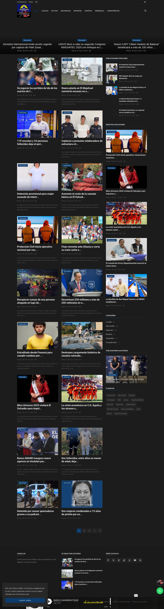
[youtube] (135, 560)
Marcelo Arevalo (112, 409)
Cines (138, 409)
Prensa (19, 51)
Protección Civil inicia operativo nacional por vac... (34, 248)
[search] (145, 10)
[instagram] (119, 560)
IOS (36, 2)
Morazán (110, 404)
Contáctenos (22, 2)
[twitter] (113, 560)
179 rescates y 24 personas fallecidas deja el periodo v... (88, 583)
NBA (119, 400)
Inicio (36, 11)
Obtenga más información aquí (17, 594)
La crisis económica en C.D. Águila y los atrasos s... (82, 407)
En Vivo (54, 11)
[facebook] (108, 560)
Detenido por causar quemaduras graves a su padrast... (35, 513)
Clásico (109, 414)
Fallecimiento (130, 404)
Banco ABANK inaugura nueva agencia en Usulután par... (34, 460)
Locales (44, 11)
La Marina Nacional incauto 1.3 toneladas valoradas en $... (130, 100)
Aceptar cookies (25, 600)
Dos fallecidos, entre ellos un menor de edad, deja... (81, 460)
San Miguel (110, 400)
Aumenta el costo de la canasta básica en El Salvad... (79, 195)
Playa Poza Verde (121, 414)
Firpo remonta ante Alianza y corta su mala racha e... (81, 248)
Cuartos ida (111, 395)
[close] (45, 585)
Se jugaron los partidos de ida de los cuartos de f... (37, 90)
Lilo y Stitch (122, 395)
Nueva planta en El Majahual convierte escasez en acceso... (88, 572)
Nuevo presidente (127, 409)
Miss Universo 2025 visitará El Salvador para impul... (34, 407)
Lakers (126, 400)
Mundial (132, 395)
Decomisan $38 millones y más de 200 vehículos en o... (81, 301)
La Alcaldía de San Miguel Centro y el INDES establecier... (132, 88)
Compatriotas (113, 11)
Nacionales (66, 11)
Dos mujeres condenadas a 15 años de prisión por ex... (81, 513)
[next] (94, 531)
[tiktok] (124, 560)
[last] (100, 531)
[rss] (140, 560)
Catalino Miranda (137, 400)
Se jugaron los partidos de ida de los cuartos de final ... (88, 560)
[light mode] (145, 2)
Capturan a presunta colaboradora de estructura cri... (82, 142)
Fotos (31, 2)
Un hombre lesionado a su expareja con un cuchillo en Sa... (131, 111)
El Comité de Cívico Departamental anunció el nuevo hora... (131, 66)
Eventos (88, 11)
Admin (121, 93)
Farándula (99, 11)
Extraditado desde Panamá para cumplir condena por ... (34, 354)
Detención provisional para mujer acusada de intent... (35, 195)
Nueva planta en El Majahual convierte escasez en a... (77, 90)
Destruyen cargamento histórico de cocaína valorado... (81, 354)
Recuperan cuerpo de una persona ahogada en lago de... (36, 301)
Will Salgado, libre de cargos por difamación (130, 77)
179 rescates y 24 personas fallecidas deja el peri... (32, 142)
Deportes (78, 11)
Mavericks (119, 404)
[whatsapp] (129, 560)
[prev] (137, 359)
